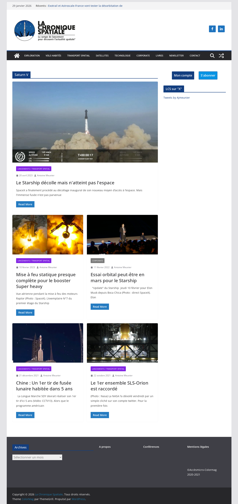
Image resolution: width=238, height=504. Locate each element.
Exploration (32, 55)
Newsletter (176, 55)
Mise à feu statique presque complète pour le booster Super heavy (46, 280)
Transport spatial (78, 55)
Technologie (123, 55)
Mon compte (183, 75)
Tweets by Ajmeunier (176, 97)
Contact (195, 55)
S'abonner (208, 75)
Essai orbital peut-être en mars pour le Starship (117, 277)
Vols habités (53, 55)
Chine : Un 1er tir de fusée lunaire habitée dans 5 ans (44, 386)
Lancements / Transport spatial (34, 168)
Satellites (102, 55)
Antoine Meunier (45, 175)
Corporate (143, 55)
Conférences (151, 446)
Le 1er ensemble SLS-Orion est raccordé (119, 386)
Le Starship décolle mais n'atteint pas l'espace (65, 182)
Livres (159, 55)
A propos (105, 446)
